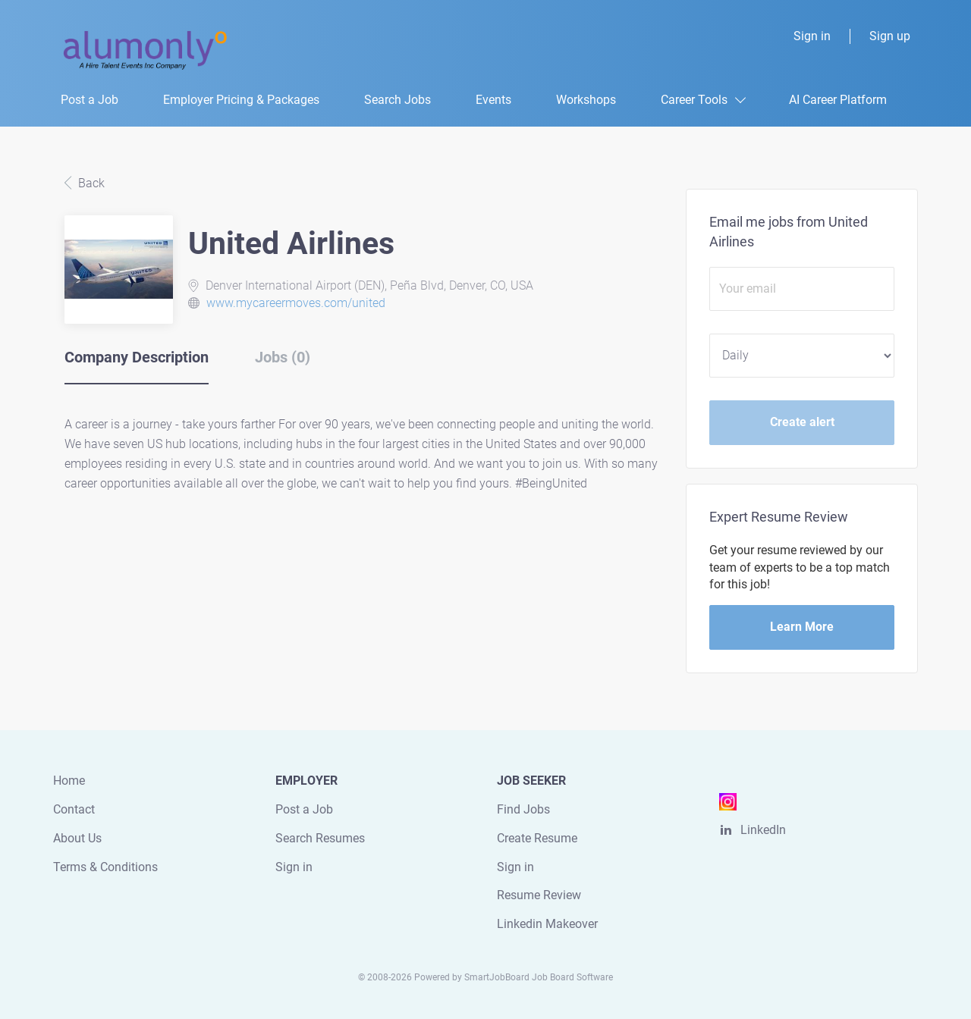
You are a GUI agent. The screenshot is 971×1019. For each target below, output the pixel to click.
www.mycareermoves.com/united (295, 303)
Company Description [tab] (136, 357)
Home (69, 780)
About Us (77, 838)
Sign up (889, 36)
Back (90, 183)
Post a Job (304, 809)
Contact (74, 809)
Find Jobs (523, 809)
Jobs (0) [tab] (282, 357)
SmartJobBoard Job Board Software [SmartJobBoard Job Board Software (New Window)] (538, 977)
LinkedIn (763, 830)
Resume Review (539, 895)
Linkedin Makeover (547, 924)
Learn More (802, 626)
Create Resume (537, 838)
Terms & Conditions (105, 867)
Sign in (812, 36)
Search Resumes (320, 838)
